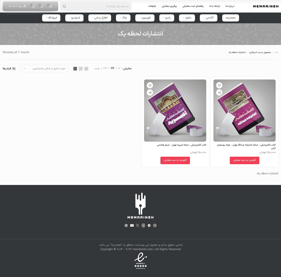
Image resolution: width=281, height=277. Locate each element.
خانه (276, 52)
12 (119, 68)
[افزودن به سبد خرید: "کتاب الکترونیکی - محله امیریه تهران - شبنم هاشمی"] (175, 160)
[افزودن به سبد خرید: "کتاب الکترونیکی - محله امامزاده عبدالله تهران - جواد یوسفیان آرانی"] (244, 160)
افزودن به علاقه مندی (219, 85)
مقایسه (219, 92)
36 (105, 68)
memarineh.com (143, 249)
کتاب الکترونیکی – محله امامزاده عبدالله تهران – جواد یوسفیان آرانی (246, 146)
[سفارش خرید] (44, 68)
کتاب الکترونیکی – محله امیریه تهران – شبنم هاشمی (181, 145)
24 (112, 68)
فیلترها (7, 68)
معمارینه (116, 245)
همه (97, 68)
